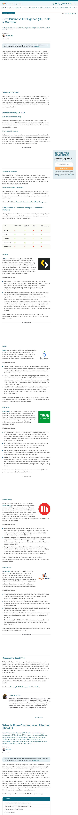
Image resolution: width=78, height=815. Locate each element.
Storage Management (46, 8)
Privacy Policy (57, 175)
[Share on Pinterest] (72, 13)
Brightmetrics (6, 571)
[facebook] (53, 4)
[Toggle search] (75, 4)
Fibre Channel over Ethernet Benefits (14, 809)
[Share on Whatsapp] (75, 13)
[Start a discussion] (66, 13)
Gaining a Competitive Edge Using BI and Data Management (28, 202)
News (3, 8)
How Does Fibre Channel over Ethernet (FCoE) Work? (18, 803)
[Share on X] (70, 13)
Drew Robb (6, 749)
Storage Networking (63, 8)
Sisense (4, 258)
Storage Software (30, 8)
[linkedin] (56, 4)
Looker (4, 350)
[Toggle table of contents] (26, 799)
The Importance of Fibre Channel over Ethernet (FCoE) (18, 806)
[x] (59, 4)
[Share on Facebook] (68, 13)
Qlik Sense (5, 411)
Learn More (36, 46)
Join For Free (64, 168)
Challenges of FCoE (10, 812)
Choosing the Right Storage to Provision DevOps (25, 687)
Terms (70, 174)
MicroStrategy (6, 506)
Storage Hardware (14, 8)
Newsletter (66, 3)
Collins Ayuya (7, 35)
